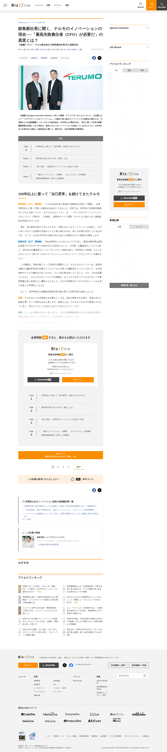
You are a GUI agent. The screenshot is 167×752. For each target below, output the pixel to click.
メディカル (65, 58)
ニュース (39, 5)
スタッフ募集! (72, 735)
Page (26, 158)
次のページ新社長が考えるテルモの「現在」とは (60, 455)
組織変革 (37, 684)
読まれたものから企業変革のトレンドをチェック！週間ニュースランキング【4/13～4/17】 (84, 600)
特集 (67, 5)
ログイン (77, 379)
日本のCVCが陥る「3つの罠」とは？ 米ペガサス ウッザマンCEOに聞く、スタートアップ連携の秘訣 (40, 632)
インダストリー (39, 688)
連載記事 (37, 695)
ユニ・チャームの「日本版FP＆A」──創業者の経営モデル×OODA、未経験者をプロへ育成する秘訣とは (84, 610)
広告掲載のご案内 (118, 665)
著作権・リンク (58, 735)
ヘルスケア (23, 58)
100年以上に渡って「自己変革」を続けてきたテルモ (57, 146)
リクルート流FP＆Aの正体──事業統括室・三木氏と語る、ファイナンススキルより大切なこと (40, 610)
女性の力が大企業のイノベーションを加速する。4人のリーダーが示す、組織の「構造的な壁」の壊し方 (40, 621)
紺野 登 (33, 49)
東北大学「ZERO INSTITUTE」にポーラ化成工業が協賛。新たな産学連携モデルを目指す (84, 632)
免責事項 (94, 735)
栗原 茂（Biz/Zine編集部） (69, 49)
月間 (142, 70)
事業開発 (44, 58)
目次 (79, 138)
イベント (57, 5)
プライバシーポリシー (132, 735)
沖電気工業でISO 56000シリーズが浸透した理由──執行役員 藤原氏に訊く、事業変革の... (61, 506)
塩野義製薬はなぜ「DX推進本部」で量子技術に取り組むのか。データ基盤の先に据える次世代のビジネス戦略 (84, 589)
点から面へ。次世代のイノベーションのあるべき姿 (57, 166)
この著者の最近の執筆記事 (48, 544)
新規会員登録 (42, 379)
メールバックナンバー (60, 373)
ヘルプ (48, 735)
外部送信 (145, 735)
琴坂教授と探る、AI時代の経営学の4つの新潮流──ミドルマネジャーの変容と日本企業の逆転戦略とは (40, 600)
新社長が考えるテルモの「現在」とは (51, 158)
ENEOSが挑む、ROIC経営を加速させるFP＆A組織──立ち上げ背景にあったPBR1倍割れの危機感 (85, 621)
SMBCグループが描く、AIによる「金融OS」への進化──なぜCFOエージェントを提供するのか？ (39, 589)
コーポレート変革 (59, 688)
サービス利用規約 (115, 735)
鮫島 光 (21, 49)
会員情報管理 (84, 735)
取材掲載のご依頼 (139, 665)
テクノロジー (58, 692)
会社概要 (103, 735)
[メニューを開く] (5, 5)
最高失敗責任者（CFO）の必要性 (50, 178)
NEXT (79, 467)
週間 (129, 70)
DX (54, 684)
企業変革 (54, 58)
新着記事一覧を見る (129, 285)
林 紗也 (53, 49)
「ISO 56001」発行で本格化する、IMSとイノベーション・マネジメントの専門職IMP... (60, 510)
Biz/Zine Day (77, 681)
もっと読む (26, 519)
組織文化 (34, 58)
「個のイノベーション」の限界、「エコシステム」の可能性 (61, 175)
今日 (116, 70)
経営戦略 (56, 681)
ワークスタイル (39, 692)
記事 (48, 5)
